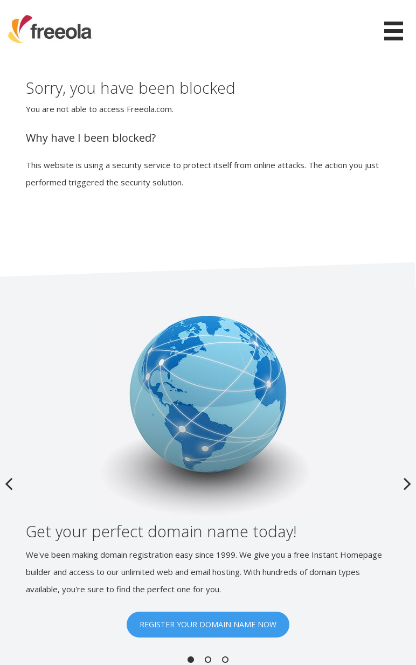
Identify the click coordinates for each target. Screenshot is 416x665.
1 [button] (190, 659)
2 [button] (208, 659)
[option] (208, 476)
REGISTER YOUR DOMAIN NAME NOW (208, 624)
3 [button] (225, 659)
